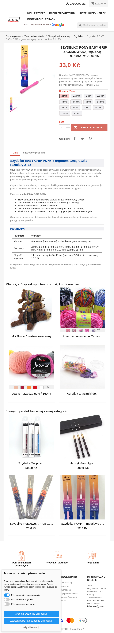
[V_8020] (22, 388)
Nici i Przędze (36, 13)
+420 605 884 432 (95, 600)
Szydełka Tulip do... (31, 463)
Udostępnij (75, 139)
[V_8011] (16, 388)
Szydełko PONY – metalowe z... (82, 523)
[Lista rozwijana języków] (31, 4)
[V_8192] (29, 388)
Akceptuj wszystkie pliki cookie (31, 613)
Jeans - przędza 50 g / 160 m (31, 393)
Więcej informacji (31, 627)
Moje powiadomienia (68, 593)
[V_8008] (35, 388)
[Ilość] (62, 127)
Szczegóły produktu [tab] (34, 152)
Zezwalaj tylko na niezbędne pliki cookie (31, 620)
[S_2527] (81, 331)
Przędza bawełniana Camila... (83, 336)
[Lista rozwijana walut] (52, 4)
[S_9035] (93, 331)
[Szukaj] (92, 25)
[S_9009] (87, 331)
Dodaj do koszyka (89, 128)
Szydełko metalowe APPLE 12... (31, 523)
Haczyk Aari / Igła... (83, 463)
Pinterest (90, 139)
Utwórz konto (65, 590)
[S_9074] (74, 331)
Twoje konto (68, 577)
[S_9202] (68, 331)
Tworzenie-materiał (62, 13)
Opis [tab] (15, 152)
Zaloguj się (64, 586)
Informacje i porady (41, 19)
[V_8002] (42, 388)
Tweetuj (82, 139)
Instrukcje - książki (93, 13)
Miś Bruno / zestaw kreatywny (31, 336)
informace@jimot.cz (96, 606)
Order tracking (65, 582)
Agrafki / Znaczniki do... (82, 393)
